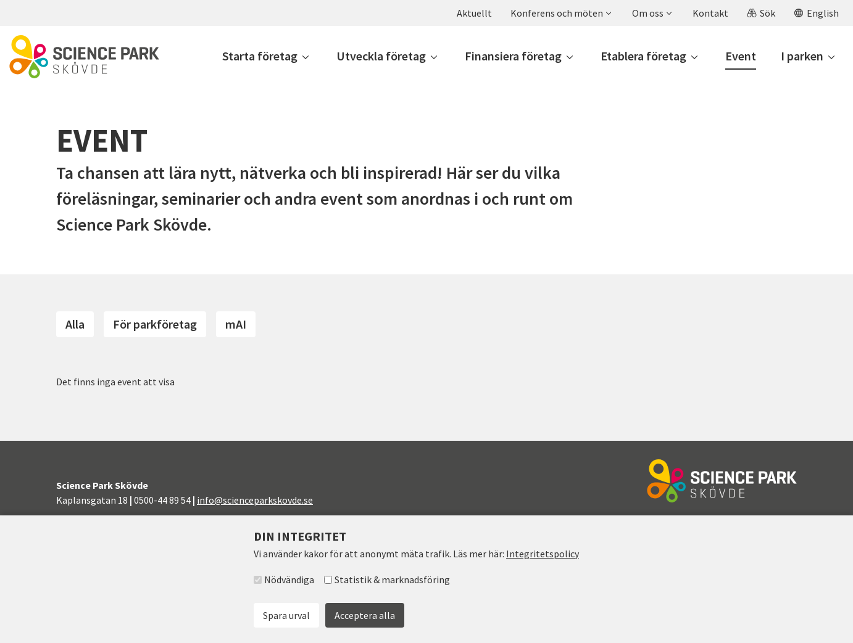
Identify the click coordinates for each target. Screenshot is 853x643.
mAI (235, 324)
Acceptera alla (365, 615)
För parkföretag (155, 324)
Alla (75, 324)
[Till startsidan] (84, 56)
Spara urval (286, 615)
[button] (560, 13)
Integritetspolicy (542, 553)
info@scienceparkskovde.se (255, 500)
